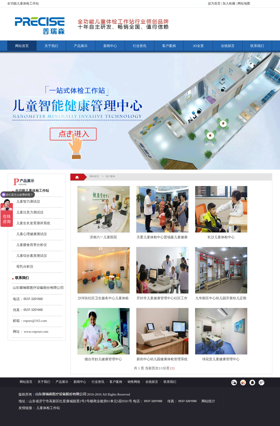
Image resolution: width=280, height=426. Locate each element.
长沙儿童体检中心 (221, 237)
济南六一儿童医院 (103, 237)
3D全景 (198, 46)
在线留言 (228, 46)
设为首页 (214, 3)
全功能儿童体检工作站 (32, 190)
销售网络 (134, 382)
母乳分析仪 (24, 266)
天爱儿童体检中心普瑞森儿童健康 (162, 237)
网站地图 (243, 3)
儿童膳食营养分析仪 (31, 245)
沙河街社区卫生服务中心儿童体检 (103, 298)
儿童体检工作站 (48, 408)
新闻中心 (110, 46)
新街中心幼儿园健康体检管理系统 (162, 359)
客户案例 (169, 46)
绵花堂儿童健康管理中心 (221, 359)
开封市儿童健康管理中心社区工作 (162, 298)
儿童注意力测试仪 (29, 212)
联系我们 (257, 46)
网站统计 (208, 401)
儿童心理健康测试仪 (31, 234)
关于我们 (51, 46)
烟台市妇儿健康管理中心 (103, 359)
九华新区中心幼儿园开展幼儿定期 (220, 298)
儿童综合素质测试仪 (31, 255)
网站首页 (22, 46)
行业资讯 (139, 46)
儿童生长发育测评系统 (33, 223)
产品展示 (81, 46)
